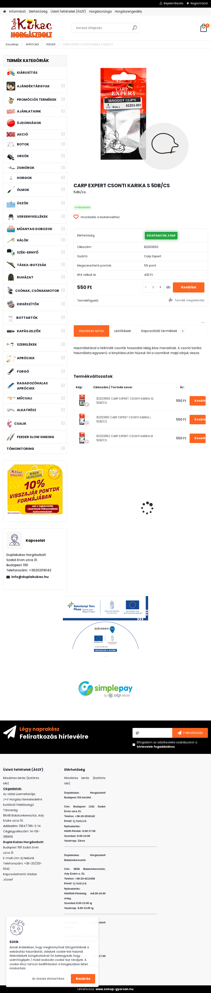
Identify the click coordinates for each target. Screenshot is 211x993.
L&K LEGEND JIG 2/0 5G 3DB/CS (94, 503)
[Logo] (31, 28)
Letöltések (122, 331)
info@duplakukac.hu (30, 576)
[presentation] (76, 501)
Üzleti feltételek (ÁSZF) (68, 11)
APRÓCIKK (32, 44)
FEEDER (50, 44)
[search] (134, 29)
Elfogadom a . (167, 744)
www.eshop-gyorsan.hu (115, 989)
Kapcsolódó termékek (163, 331)
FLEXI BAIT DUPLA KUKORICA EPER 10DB (138, 503)
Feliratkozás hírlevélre (54, 736)
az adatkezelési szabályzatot (174, 742)
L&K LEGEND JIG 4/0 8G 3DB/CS (186, 503)
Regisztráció (199, 3)
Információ (17, 11)
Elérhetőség (38, 11)
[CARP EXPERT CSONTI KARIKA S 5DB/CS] (141, 117)
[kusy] (153, 287)
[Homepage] (4, 12)
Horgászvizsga (100, 11)
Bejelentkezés (173, 3)
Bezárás (83, 978)
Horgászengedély (128, 11)
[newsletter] (190, 733)
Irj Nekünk (27, 858)
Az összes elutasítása (48, 979)
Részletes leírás (91, 331)
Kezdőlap (12, 44)
